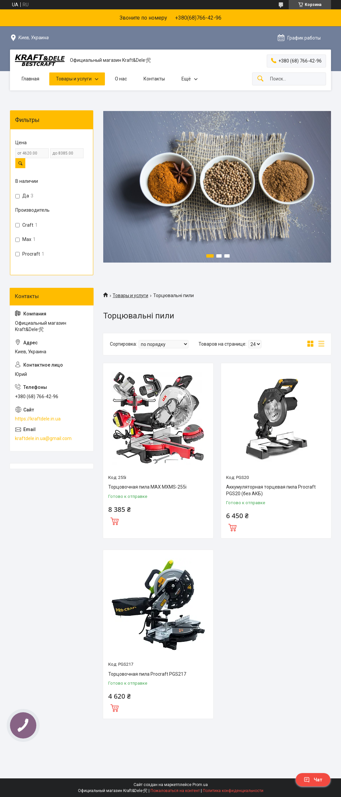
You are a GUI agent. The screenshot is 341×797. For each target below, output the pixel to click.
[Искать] (260, 79)
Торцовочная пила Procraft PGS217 (147, 674)
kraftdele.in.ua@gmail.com (43, 438)
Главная (30, 78)
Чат (313, 780)
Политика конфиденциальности (233, 790)
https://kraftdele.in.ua (38, 418)
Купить (114, 520)
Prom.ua (200, 784)
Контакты (154, 78)
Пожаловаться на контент (175, 790)
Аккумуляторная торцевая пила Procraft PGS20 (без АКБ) (271, 490)
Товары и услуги (74, 78)
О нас (121, 78)
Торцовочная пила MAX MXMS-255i (147, 487)
